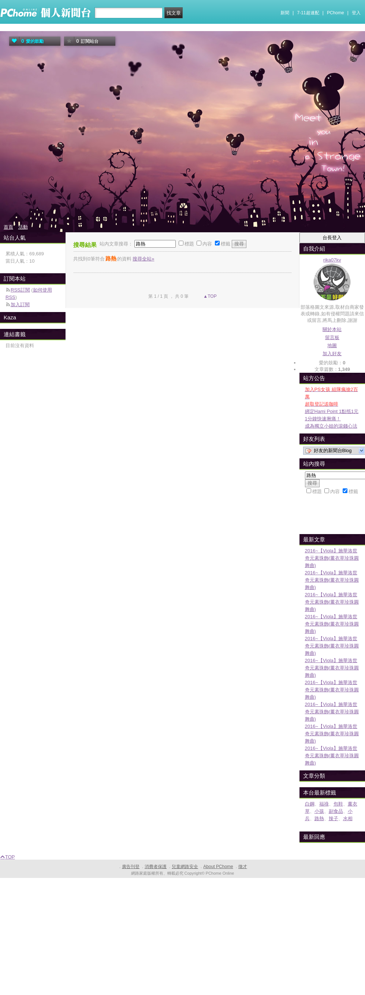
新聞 (284, 12)
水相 (348, 818)
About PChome (218, 866)
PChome (335, 12)
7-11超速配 (308, 12)
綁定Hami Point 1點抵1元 (332, 411)
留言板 (332, 337)
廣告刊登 (130, 866)
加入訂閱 (20, 304)
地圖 (332, 345)
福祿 (324, 804)
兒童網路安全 (185, 866)
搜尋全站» (143, 259)
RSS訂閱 (20, 290)
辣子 (333, 818)
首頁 (8, 227)
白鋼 (309, 804)
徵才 (242, 866)
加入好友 (332, 353)
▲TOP (209, 296)
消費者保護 (156, 866)
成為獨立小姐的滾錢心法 (331, 426)
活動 (23, 227)
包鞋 (338, 804)
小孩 (319, 811)
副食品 (336, 811)
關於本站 (332, 329)
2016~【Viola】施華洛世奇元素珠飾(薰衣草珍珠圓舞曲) (332, 558)
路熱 (319, 818)
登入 (356, 12)
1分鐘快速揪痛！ (323, 418)
